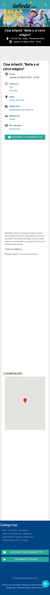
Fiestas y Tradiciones (24, 537)
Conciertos (23, 530)
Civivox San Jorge (19, 38)
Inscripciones (14, 129)
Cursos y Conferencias (12, 534)
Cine (11, 87)
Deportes (27, 534)
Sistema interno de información (31, 588)
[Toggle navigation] (3, 4)
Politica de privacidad (11, 585)
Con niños (13, 90)
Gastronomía (8, 540)
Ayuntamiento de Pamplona (21, 110)
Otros (18, 540)
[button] (25, 400)
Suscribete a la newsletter (25, 137)
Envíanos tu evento (20, 559)
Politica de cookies (29, 585)
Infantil (12, 119)
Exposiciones (8, 537)
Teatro (25, 540)
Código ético (11, 588)
